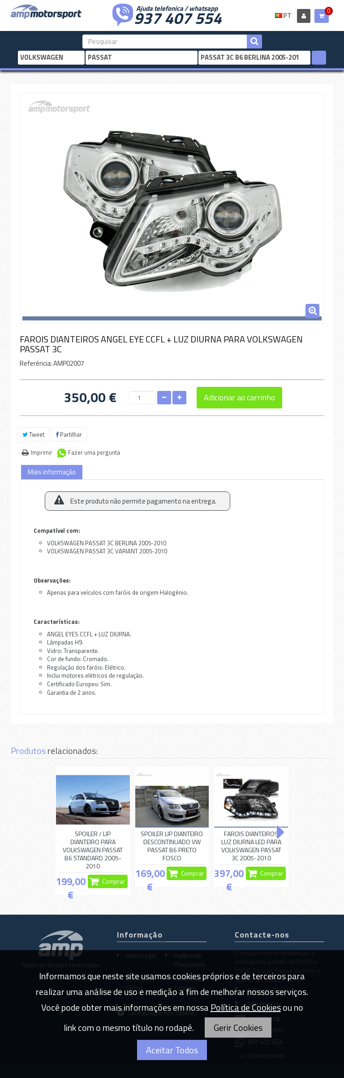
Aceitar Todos (172, 1050)
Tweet (33, 434)
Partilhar (69, 434)
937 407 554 (178, 17)
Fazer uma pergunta (94, 452)
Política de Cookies (246, 1007)
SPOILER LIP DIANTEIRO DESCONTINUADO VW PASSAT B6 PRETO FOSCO (172, 846)
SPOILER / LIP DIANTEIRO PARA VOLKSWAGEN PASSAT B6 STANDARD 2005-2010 (93, 850)
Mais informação (52, 472)
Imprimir (41, 452)
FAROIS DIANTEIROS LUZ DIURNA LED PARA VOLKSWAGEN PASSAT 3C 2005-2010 (251, 846)
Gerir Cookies (238, 1027)
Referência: (36, 363)
